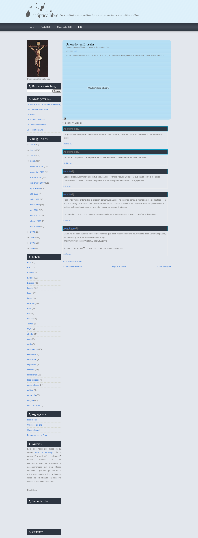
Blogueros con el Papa (37, 435)
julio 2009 (34, 194)
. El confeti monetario (36, 125)
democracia (32, 349)
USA (29, 329)
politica (30, 390)
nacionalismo (33, 385)
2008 (32, 232)
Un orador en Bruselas (80, 44)
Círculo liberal (33, 430)
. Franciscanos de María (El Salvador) (44, 104)
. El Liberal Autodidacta (37, 109)
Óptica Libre (47, 15)
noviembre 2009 (37, 172)
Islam (29, 293)
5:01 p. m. (67, 186)
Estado (30, 278)
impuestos (31, 364)
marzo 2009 (35, 215)
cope (29, 339)
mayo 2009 (35, 205)
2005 (32, 248)
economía (31, 354)
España (30, 273)
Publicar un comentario (72, 261)
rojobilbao (69, 228)
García (67, 171)
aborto (30, 334)
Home (31, 27)
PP (28, 313)
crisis (75, 51)
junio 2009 (35, 199)
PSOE (30, 318)
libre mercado (33, 380)
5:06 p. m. (67, 220)
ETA (29, 262)
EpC (29, 267)
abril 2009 (34, 210)
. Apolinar (31, 114)
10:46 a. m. (67, 144)
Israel (29, 298)
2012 (32, 145)
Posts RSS (46, 27)
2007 (32, 237)
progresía (31, 395)
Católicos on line (34, 425)
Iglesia (30, 288)
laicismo (30, 370)
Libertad (30, 303)
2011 (32, 150)
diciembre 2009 (37, 166)
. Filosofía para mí (35, 130)
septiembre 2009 (37, 183)
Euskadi (30, 283)
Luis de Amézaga (44, 452)
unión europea (33, 405)
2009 (32, 161)
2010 (32, 155)
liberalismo (32, 375)
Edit (80, 27)
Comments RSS (64, 27)
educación (31, 359)
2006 (32, 243)
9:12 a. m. (67, 254)
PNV (29, 308)
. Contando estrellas (36, 119)
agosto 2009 (35, 188)
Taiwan (30, 324)
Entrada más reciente (72, 266)
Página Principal (119, 266)
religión (30, 400)
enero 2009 (35, 226)
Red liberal (32, 420)
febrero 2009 (36, 221)
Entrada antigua (164, 266)
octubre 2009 (36, 177)
